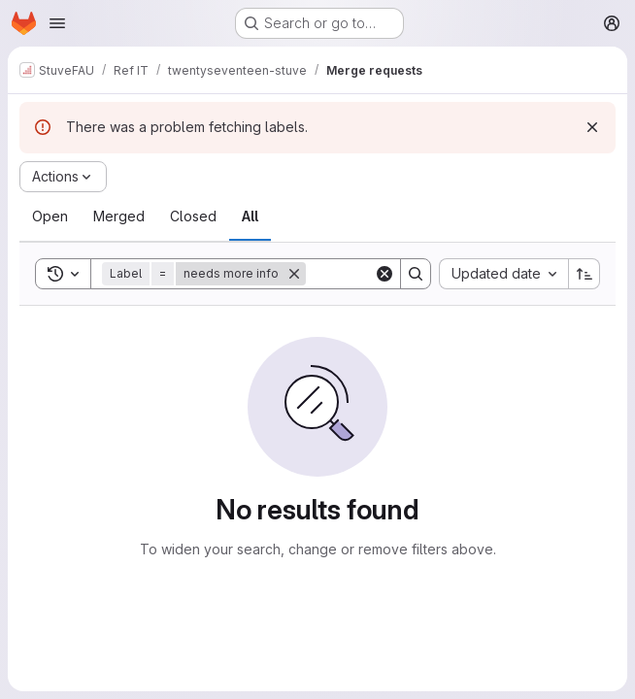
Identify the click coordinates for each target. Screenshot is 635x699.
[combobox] (503, 273)
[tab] (50, 216)
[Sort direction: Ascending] (584, 273)
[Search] (415, 273)
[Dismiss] (592, 127)
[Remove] (294, 273)
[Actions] (63, 176)
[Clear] (384, 273)
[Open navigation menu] (57, 23)
